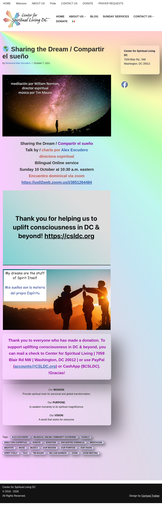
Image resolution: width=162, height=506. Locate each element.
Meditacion (96, 445)
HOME (7, 3)
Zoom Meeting (90, 456)
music (22, 450)
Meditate (9, 450)
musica (34, 450)
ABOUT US (38, 3)
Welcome (21, 3)
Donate (37, 445)
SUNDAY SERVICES (116, 16)
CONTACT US (70, 3)
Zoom (74, 456)
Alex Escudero (20, 440)
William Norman (58, 456)
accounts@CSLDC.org (35, 367)
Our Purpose (68, 450)
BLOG (94, 16)
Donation (51, 445)
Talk (25, 456)
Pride (53, 3)
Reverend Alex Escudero (18, 63)
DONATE (89, 3)
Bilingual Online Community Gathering (55, 440)
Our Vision (86, 450)
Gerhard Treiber (150, 498)
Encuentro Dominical (73, 445)
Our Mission (49, 450)
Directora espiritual (15, 445)
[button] (85, 16)
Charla (85, 440)
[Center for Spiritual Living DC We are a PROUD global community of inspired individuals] (26, 19)
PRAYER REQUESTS (112, 3)
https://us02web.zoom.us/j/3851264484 (56, 183)
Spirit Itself (11, 456)
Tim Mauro (38, 456)
